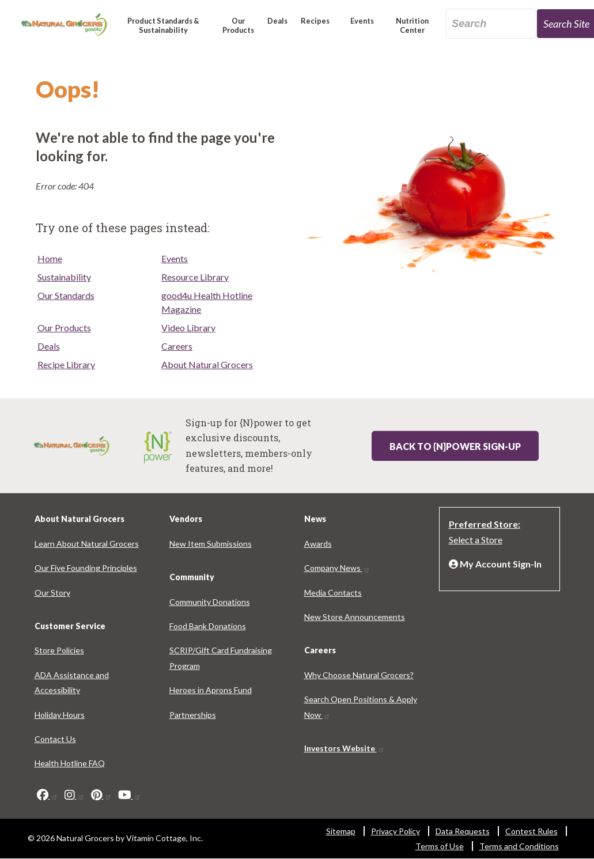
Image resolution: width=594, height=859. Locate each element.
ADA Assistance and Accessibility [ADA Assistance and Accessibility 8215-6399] (72, 682)
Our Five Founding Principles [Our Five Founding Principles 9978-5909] (86, 568)
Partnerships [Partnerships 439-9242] (192, 715)
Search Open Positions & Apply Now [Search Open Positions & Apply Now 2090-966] (360, 707)
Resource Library (195, 276)
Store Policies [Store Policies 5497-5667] (59, 650)
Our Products (64, 327)
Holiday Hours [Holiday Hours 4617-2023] (60, 715)
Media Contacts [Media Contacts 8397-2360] (333, 592)
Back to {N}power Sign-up (455, 446)
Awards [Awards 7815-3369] (318, 543)
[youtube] (129, 795)
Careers (176, 345)
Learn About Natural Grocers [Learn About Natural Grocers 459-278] (87, 543)
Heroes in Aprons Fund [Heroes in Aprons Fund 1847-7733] (210, 690)
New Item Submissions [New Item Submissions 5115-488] (210, 543)
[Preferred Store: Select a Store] (499, 530)
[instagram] (74, 795)
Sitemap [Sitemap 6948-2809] (340, 831)
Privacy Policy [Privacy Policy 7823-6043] (395, 831)
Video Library (188, 327)
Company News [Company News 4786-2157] (337, 568)
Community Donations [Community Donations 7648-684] (209, 602)
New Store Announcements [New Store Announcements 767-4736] (354, 617)
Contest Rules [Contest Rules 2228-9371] (531, 831)
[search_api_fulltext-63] (491, 24)
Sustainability (64, 276)
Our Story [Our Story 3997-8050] (52, 592)
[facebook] (47, 795)
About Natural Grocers (207, 364)
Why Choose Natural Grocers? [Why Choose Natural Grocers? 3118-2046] (359, 675)
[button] (163, 30)
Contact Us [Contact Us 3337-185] (55, 739)
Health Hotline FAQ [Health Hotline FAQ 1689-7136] (70, 763)
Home (49, 258)
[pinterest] (101, 795)
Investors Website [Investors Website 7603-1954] (344, 748)
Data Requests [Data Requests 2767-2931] (463, 831)
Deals (48, 345)
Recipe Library (66, 364)
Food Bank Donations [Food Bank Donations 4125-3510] (207, 626)
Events (174, 258)
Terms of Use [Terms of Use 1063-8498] (439, 846)
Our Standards (65, 295)
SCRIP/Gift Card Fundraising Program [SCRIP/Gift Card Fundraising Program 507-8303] (220, 657)
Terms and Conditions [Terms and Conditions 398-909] (519, 846)
